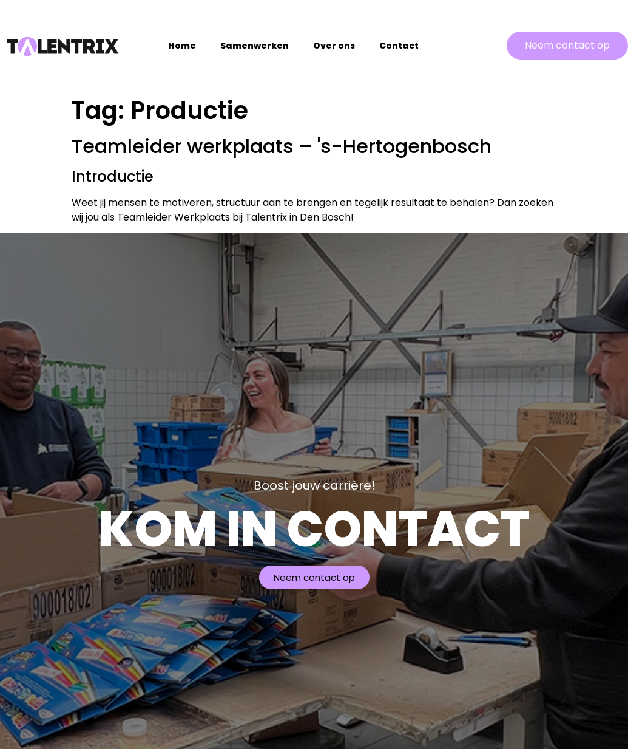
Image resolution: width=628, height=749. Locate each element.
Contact (399, 45)
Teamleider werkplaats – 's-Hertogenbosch (281, 146)
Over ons (334, 45)
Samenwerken (254, 45)
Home (182, 45)
